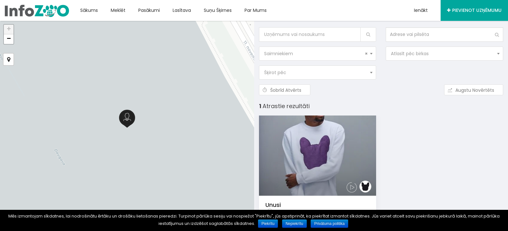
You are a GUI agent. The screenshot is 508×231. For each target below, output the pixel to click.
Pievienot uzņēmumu (474, 10)
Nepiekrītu (295, 223)
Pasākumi (149, 10)
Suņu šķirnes (218, 10)
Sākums (89, 10)
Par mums (256, 10)
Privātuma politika (330, 223)
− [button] (9, 39)
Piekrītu (268, 223)
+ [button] (9, 29)
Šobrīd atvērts (285, 90)
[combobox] (317, 54)
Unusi (273, 205)
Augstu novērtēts (474, 90)
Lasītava (182, 10)
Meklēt (118, 10)
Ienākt (421, 10)
